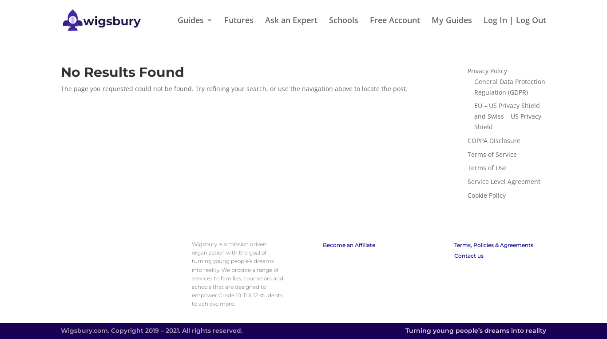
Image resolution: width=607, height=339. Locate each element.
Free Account (395, 21)
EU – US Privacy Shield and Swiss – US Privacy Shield (507, 116)
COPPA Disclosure (494, 140)
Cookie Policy (487, 195)
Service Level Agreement (504, 181)
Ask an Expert (291, 21)
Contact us (469, 255)
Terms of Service (492, 154)
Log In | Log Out (515, 21)
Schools (343, 21)
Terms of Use (487, 168)
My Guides (452, 21)
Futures (239, 21)
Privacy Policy (487, 71)
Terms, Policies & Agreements (493, 245)
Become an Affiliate (349, 245)
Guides (191, 21)
